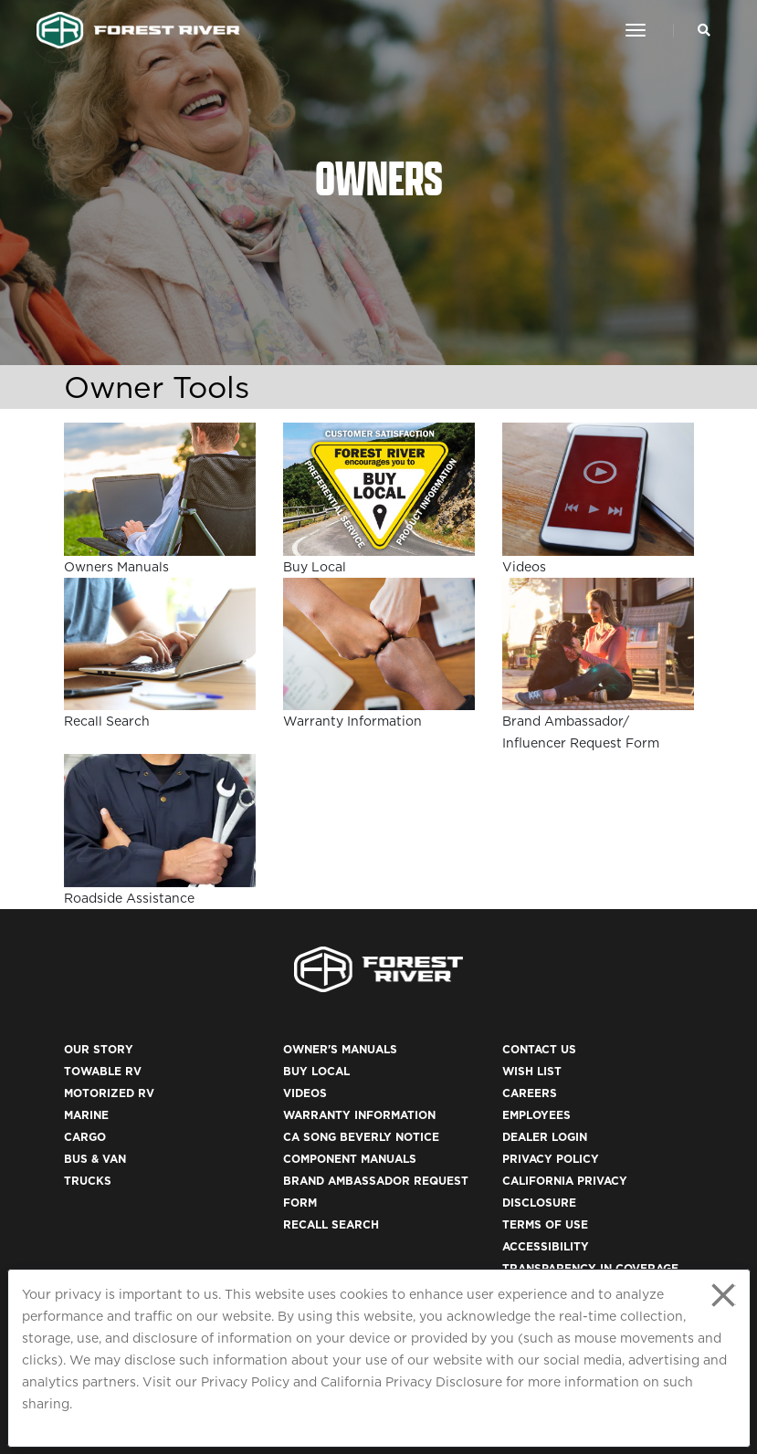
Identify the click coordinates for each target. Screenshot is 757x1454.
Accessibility (545, 1246)
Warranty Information (359, 1115)
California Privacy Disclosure (411, 1382)
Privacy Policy (245, 1382)
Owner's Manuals (340, 1049)
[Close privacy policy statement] (723, 1295)
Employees (536, 1115)
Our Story (98, 1049)
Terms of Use (545, 1224)
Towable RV (103, 1071)
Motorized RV (109, 1093)
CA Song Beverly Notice (361, 1137)
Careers (529, 1093)
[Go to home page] (138, 30)
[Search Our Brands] (704, 30)
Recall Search (331, 1224)
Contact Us (539, 1049)
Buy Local (316, 1071)
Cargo (85, 1137)
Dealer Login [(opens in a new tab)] (544, 1137)
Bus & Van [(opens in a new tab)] (95, 1158)
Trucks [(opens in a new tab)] (87, 1180)
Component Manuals (349, 1158)
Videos (305, 1093)
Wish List (532, 1071)
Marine (86, 1115)
